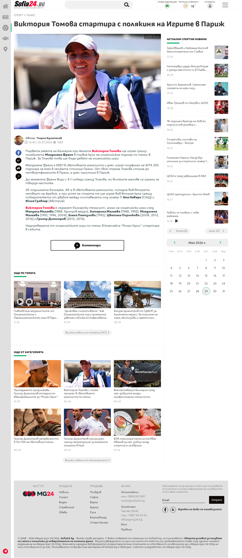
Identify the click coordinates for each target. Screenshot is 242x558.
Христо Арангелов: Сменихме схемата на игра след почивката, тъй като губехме (187, 86)
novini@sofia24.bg (133, 500)
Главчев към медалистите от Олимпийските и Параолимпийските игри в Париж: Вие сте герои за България (36, 314)
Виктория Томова (106, 151)
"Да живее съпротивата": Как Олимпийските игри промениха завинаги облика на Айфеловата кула (85, 314)
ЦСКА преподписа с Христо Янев (188, 194)
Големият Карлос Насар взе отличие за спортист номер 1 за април (187, 159)
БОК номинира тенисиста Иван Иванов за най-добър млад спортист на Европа (135, 442)
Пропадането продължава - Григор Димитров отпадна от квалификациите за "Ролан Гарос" (36, 393)
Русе (93, 513)
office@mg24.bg (132, 519)
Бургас (94, 508)
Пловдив (95, 492)
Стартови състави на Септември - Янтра (182, 141)
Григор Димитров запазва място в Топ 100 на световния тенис (36, 440)
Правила (126, 529)
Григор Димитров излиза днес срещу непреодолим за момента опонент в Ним (86, 442)
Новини (64, 492)
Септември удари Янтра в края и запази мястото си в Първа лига (187, 68)
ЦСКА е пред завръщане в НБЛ (186, 176)
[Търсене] (91, 4)
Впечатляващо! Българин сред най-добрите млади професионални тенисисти (134, 393)
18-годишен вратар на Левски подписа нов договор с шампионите (186, 123)
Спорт (63, 497)
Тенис (30, 15)
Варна (94, 502)
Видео (63, 502)
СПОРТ (18, 15)
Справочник (67, 508)
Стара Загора (99, 523)
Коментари (87, 245)
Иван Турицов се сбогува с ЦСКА (187, 102)
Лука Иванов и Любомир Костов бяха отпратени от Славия (187, 49)
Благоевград (98, 518)
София (94, 497)
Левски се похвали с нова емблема (183, 214)
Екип (124, 524)
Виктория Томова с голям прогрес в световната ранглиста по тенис (81, 393)
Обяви (63, 513)
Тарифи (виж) (130, 511)
